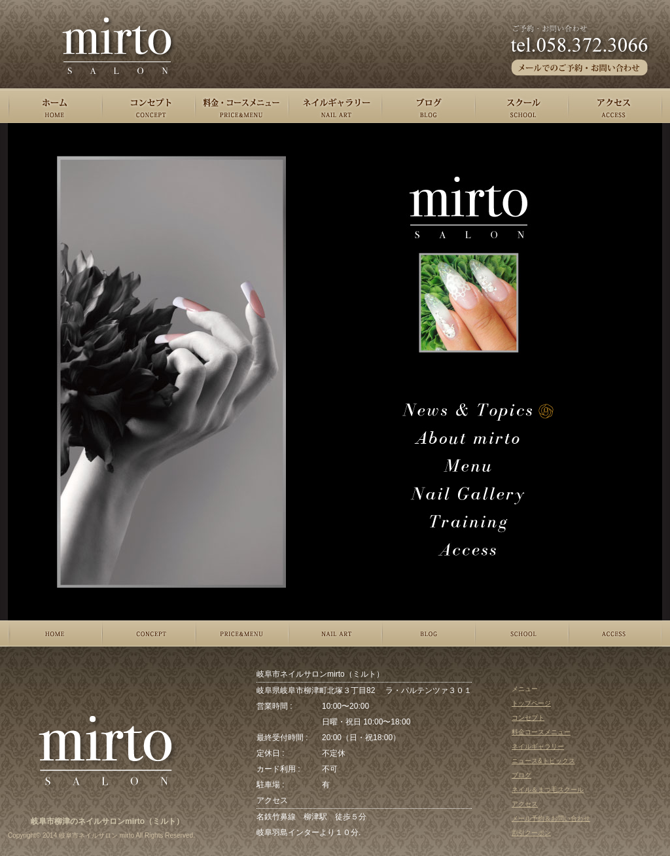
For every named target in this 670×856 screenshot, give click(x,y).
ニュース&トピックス (543, 760)
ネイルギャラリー (538, 746)
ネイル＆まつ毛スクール (548, 789)
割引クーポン (531, 832)
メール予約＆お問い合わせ (551, 818)
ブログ (521, 775)
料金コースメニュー (541, 732)
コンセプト (528, 717)
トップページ (531, 703)
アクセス (525, 804)
